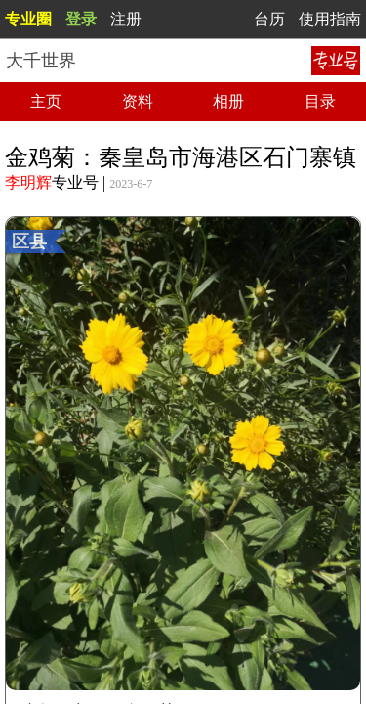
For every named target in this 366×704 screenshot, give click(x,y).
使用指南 (330, 19)
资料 (137, 101)
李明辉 (28, 182)
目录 (320, 101)
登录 (81, 19)
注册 (126, 19)
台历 (269, 19)
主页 (45, 101)
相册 (228, 101)
